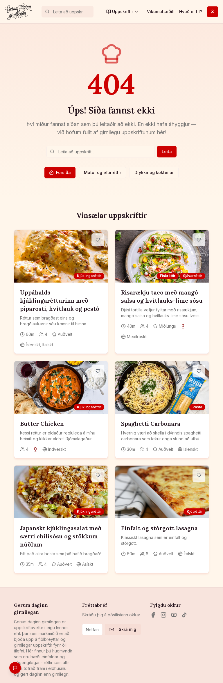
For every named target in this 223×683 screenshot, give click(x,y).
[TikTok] (184, 615)
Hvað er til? (190, 11)
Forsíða (60, 172)
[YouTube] (174, 615)
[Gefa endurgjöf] (15, 668)
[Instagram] (163, 615)
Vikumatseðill (161, 11)
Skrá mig (122, 629)
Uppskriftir (122, 11)
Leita (167, 151)
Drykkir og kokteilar (154, 172)
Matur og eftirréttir (102, 172)
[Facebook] (153, 615)
